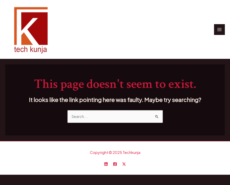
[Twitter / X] (124, 164)
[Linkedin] (106, 164)
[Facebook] (115, 164)
